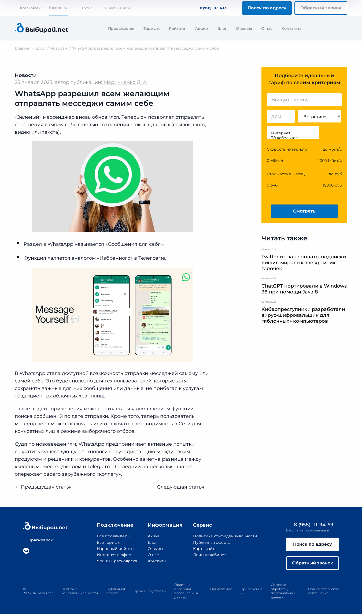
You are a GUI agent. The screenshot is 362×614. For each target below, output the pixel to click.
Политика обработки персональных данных (186, 591)
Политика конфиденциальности (225, 536)
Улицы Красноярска (117, 561)
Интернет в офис (114, 554)
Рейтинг (177, 28)
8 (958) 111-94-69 (210, 8)
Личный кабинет (209, 554)
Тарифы (151, 28)
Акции (201, 28)
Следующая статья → (183, 487)
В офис (86, 8)
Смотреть (304, 211)
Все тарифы (108, 542)
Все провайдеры (113, 536)
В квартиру (58, 8)
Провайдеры (121, 28)
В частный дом (117, 8)
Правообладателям (150, 591)
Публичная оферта (211, 542)
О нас (266, 28)
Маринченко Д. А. (125, 82)
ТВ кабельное (293, 137)
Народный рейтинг (116, 548)
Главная (23, 48)
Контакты (291, 28)
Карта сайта (205, 548)
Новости (58, 48)
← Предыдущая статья (43, 487)
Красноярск (27, 8)
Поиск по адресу (267, 7)
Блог (222, 28)
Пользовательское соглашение (323, 591)
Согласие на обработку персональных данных (283, 591)
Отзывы (244, 28)
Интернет (293, 133)
